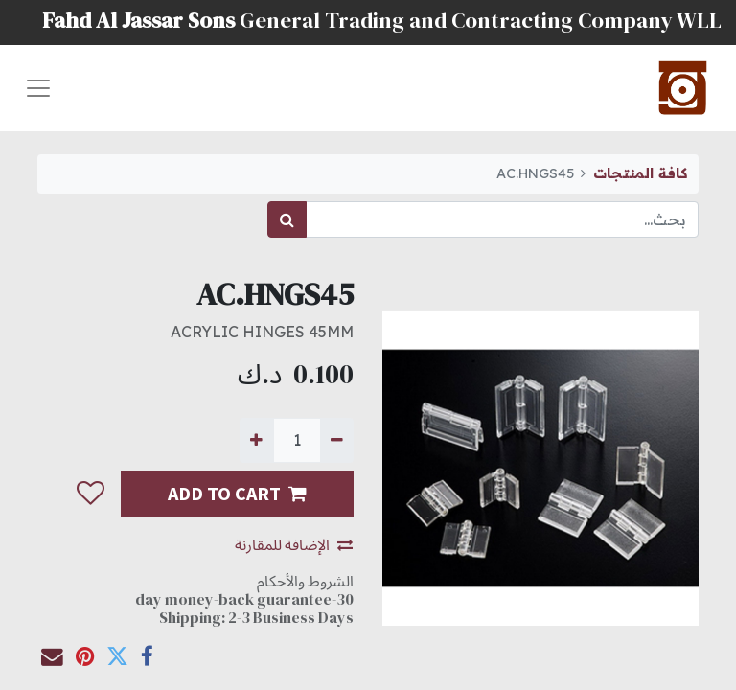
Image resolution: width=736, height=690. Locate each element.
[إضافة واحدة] (256, 440)
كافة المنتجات (640, 173)
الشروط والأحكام (305, 580)
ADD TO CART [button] (237, 493)
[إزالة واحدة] (337, 440)
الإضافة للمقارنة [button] (294, 544)
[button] (89, 493)
